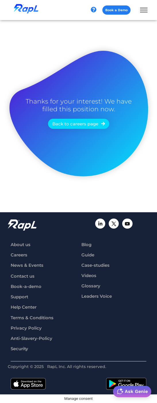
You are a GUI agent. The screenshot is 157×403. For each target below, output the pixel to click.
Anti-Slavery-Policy (31, 338)
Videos (88, 275)
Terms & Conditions (32, 317)
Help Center (24, 307)
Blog (86, 244)
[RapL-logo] (22, 225)
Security (19, 348)
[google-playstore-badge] (126, 384)
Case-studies (95, 265)
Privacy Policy (26, 328)
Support (19, 296)
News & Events (27, 265)
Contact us (23, 276)
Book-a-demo (26, 286)
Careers (19, 255)
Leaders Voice (96, 296)
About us (20, 244)
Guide (87, 255)
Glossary (90, 286)
